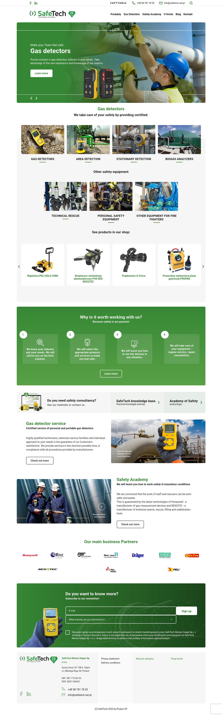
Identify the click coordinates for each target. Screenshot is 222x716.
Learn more (41, 73)
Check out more (40, 460)
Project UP (122, 709)
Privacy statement (110, 658)
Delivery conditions (110, 662)
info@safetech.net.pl (172, 3)
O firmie (168, 14)
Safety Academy (151, 14)
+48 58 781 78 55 (143, 3)
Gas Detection (132, 14)
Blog (178, 14)
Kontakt (188, 14)
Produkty (116, 14)
